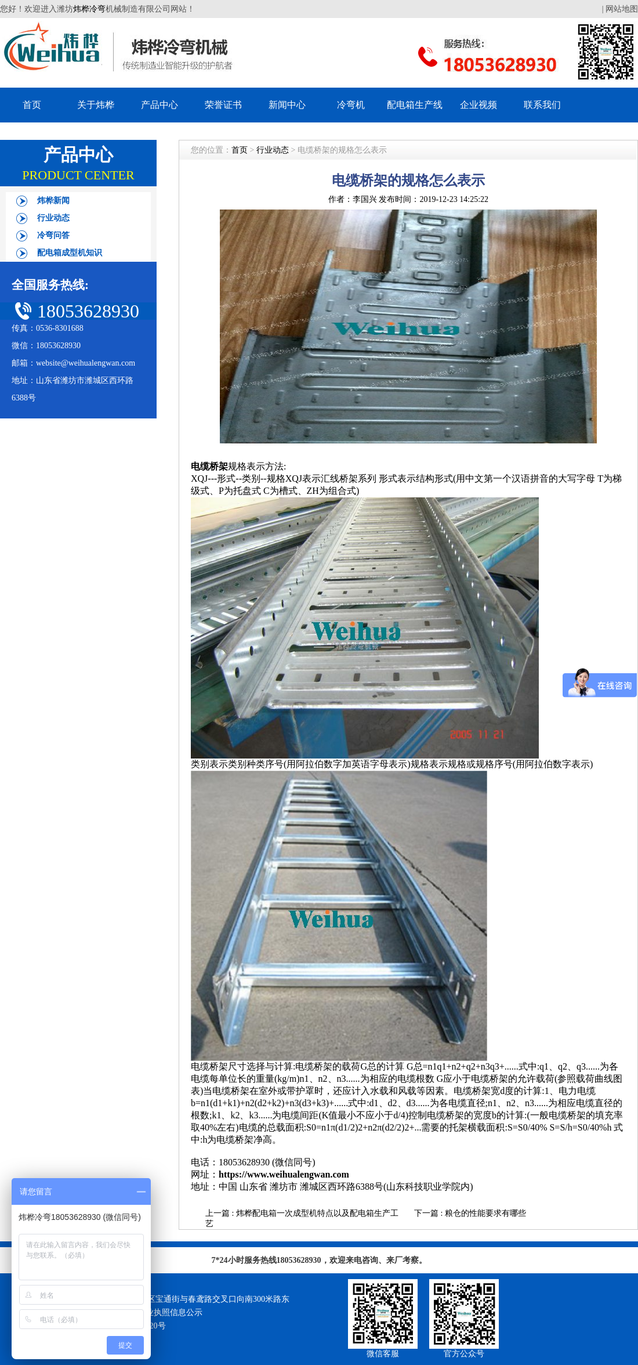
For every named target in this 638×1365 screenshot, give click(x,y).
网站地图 (622, 9)
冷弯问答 (53, 235)
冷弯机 (351, 105)
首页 (32, 105)
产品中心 (159, 105)
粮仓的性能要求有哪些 (485, 1213)
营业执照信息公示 (169, 1312)
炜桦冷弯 (89, 9)
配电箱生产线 (415, 105)
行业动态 (53, 218)
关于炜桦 (95, 105)
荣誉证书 (223, 105)
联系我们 (542, 105)
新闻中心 (287, 105)
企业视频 (478, 105)
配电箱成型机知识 (69, 252)
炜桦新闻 (53, 200)
